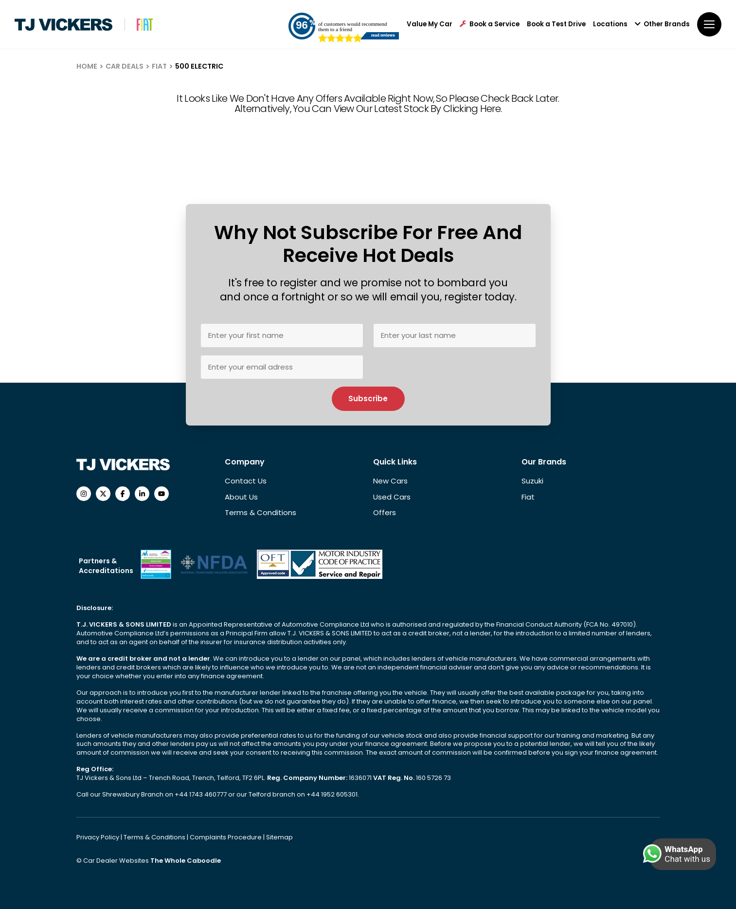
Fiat (528, 497)
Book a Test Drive (556, 24)
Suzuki (532, 481)
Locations (610, 24)
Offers (384, 512)
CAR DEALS (125, 66)
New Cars (390, 481)
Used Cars (392, 497)
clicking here (472, 108)
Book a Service (490, 24)
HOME (86, 66)
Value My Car (429, 24)
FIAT (159, 66)
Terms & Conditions (260, 512)
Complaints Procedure (226, 837)
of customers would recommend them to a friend (352, 26)
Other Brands (662, 24)
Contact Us (246, 481)
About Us (241, 497)
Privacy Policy (98, 837)
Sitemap (279, 837)
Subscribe (368, 398)
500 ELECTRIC (199, 66)
